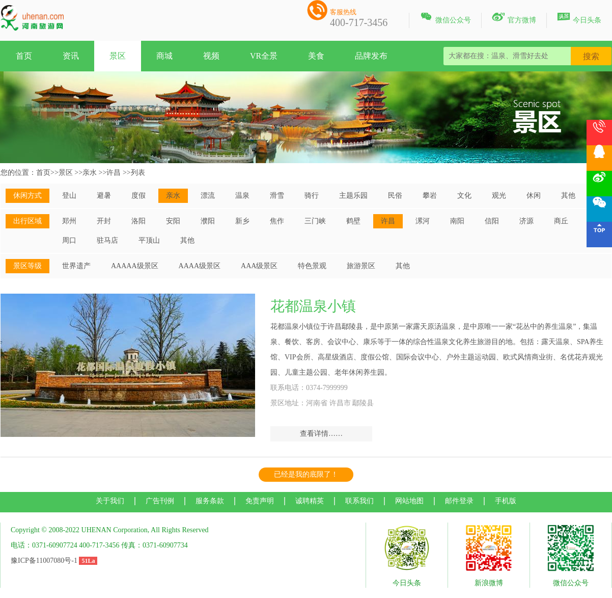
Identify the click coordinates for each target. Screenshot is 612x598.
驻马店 (107, 240)
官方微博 (514, 18)
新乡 (242, 221)
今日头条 (579, 18)
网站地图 (409, 501)
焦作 (277, 221)
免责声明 (259, 501)
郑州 (69, 221)
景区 (117, 55)
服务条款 (210, 501)
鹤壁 (353, 221)
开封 (104, 221)
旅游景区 (361, 266)
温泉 (242, 195)
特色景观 (312, 266)
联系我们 (359, 501)
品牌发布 (371, 55)
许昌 (113, 172)
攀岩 (430, 195)
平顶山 (149, 240)
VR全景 (263, 55)
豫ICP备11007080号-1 (44, 560)
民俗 (395, 195)
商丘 (561, 221)
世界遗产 (76, 266)
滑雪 (277, 195)
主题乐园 (353, 195)
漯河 (422, 221)
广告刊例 (160, 501)
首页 (24, 55)
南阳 (457, 221)
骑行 (311, 195)
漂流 (208, 195)
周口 (69, 240)
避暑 (104, 195)
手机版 (505, 501)
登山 (69, 195)
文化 (464, 195)
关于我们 (110, 501)
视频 (211, 55)
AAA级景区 (259, 266)
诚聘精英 (309, 501)
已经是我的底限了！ (306, 474)
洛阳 (138, 221)
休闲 (533, 195)
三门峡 (315, 221)
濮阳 (208, 221)
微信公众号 (445, 18)
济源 (526, 221)
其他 (568, 195)
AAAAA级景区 (134, 266)
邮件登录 (459, 501)
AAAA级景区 (199, 266)
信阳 (492, 221)
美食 (316, 55)
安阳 (173, 221)
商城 (164, 55)
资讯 (71, 55)
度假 (138, 195)
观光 (499, 195)
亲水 (89, 172)
